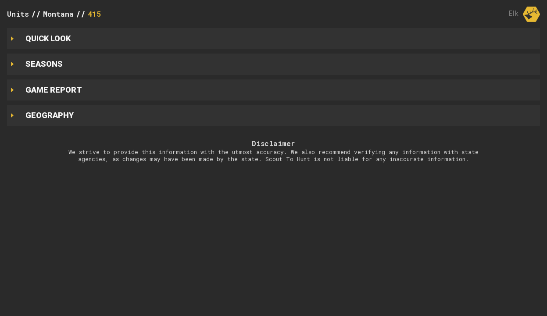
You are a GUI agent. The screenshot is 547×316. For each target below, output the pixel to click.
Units (18, 14)
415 (94, 14)
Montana (58, 14)
